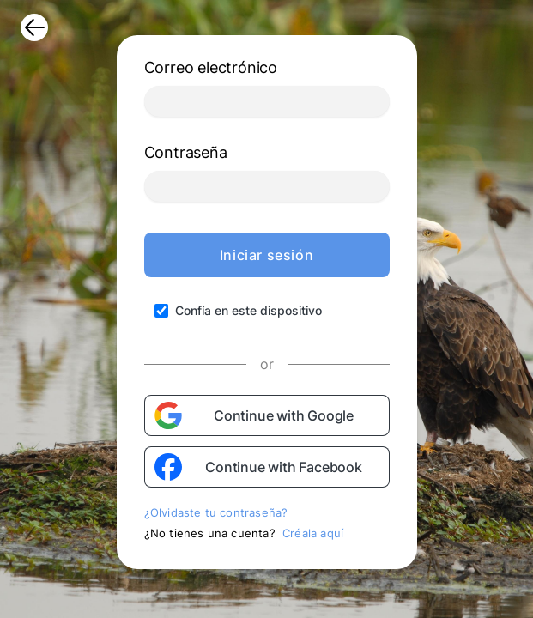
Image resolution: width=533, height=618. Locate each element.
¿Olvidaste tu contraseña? (216, 512)
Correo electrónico (210, 67)
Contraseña (185, 152)
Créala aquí (312, 533)
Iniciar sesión (266, 255)
